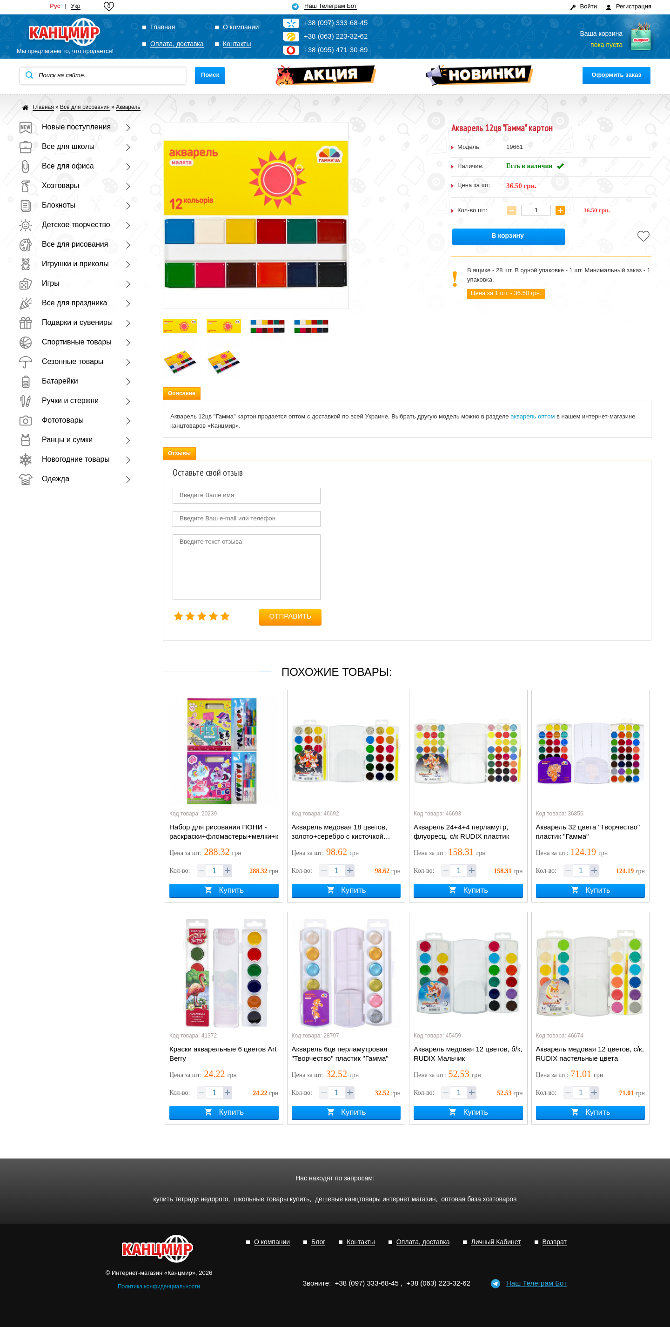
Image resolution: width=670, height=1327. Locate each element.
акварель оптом (532, 416)
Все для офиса (56, 166)
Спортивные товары (65, 341)
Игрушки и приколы (64, 263)
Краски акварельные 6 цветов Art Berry (223, 1053)
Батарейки (48, 381)
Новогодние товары (64, 459)
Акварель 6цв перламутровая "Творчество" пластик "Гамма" (340, 1053)
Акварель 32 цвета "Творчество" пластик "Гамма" (588, 831)
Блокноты (47, 205)
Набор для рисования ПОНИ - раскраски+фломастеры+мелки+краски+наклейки (224, 831)
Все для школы (56, 146)
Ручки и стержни (59, 400)
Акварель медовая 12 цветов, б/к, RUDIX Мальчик (468, 1053)
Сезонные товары (61, 361)
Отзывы (179, 453)
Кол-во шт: (472, 210)
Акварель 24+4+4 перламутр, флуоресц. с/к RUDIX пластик (461, 831)
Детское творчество (64, 224)
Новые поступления (65, 126)
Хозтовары (49, 185)
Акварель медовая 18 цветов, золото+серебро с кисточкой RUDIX (340, 832)
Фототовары (51, 420)
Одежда (44, 478)
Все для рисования (63, 244)
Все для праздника (63, 302)
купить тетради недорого (190, 1199)
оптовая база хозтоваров (478, 1199)
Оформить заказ (616, 74)
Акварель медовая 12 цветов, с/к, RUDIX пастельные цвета (590, 1053)
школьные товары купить (271, 1199)
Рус (55, 6)
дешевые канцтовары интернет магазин (375, 1199)
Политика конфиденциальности (159, 1286)
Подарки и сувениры (66, 322)
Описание (181, 393)
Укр (75, 6)
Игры (39, 283)
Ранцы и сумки (56, 439)
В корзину (507, 235)
